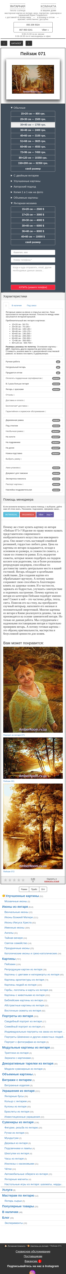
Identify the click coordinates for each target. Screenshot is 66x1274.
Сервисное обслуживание (33, 1251)
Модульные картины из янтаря (26, 1047)
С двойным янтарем (26, 175)
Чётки (8, 1168)
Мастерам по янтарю (18, 1195)
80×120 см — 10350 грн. (33, 157)
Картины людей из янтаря (20, 984)
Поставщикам (33, 1256)
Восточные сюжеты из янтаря (22, 1010)
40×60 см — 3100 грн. (33, 135)
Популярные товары (18, 1206)
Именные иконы (14, 927)
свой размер (33, 168)
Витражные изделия (16, 1085)
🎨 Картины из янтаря (37, 1246)
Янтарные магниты (16, 1179)
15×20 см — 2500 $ (33, 209)
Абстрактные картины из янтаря (24, 1005)
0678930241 (11, 514)
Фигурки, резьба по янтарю (21, 1127)
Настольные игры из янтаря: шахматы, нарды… (34, 1184)
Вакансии (33, 1261)
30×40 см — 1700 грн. (33, 124)
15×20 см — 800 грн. (33, 113)
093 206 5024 (33, 25)
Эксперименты (13, 1223)
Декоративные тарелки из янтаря (27, 1063)
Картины (9, 958)
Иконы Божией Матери (18, 917)
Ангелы (9, 932)
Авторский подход (25, 186)
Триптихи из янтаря (16, 1052)
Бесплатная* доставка (17, 406)
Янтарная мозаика (25, 203)
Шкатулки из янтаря (16, 1153)
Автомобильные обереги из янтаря (26, 1173)
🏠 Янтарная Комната (14, 1246)
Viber (45, 30)
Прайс (34, 889)
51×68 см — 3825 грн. (33, 141)
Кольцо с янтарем (15, 1101)
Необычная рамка (33, 431)
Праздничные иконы (17, 948)
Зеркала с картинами (17, 1057)
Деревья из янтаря (16, 1143)
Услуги (7, 1189)
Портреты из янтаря (17, 1016)
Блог (5, 1217)
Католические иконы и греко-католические (30, 953)
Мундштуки (11, 1138)
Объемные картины (26, 197)
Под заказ (31, 305)
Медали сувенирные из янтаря (23, 1068)
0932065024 (28, 514)
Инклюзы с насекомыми (19, 1163)
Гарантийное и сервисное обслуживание (26, 411)
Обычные (19, 107)
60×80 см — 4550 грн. (33, 146)
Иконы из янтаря (15, 906)
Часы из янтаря (14, 1158)
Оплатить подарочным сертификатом (33, 378)
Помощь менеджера (18, 499)
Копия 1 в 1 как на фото (28, 192)
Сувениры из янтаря (18, 1122)
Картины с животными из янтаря (24, 995)
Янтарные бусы (14, 1096)
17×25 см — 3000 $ (33, 214)
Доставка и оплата (15, 400)
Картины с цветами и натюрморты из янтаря (31, 974)
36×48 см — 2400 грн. (33, 130)
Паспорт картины (33, 484)
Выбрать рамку (14, 459)
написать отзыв (51, 881)
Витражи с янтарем (17, 1080)
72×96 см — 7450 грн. (33, 152)
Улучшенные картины (27, 181)
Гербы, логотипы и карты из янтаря (26, 990)
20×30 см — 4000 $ (33, 220)
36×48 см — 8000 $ (33, 231)
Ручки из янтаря (14, 1132)
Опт (43, 889)
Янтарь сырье (13, 1200)
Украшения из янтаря (18, 1090)
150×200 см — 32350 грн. (33, 163)
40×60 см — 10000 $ (33, 236)
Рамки (24, 889)
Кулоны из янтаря (15, 1106)
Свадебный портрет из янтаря (23, 1021)
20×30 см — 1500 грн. (33, 119)
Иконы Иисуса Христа (18, 922)
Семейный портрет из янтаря (22, 1026)
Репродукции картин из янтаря (23, 969)
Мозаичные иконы (15, 901)
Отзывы (10, 395)
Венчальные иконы (16, 912)
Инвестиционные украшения (22, 1116)
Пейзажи (9, 964)
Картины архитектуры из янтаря (24, 979)
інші (49, 514)
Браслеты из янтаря (16, 1111)
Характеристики (15, 296)
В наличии (17, 305)
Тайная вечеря (13, 937)
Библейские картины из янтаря (23, 1000)
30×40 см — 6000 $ (33, 225)
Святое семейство (15, 943)
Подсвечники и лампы (18, 1148)
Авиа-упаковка (33, 467)
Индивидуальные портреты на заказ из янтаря (33, 1031)
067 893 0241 (26, 30)
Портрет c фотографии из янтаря (25, 1041)
